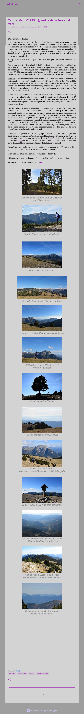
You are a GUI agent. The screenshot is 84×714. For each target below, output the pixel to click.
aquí (40, 162)
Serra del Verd (42, 674)
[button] (9, 32)
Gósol (31, 674)
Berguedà (22, 674)
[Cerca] (80, 4)
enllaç (50, 138)
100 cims (12, 674)
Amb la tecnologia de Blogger (42, 710)
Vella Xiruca (12, 4)
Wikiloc (18, 671)
